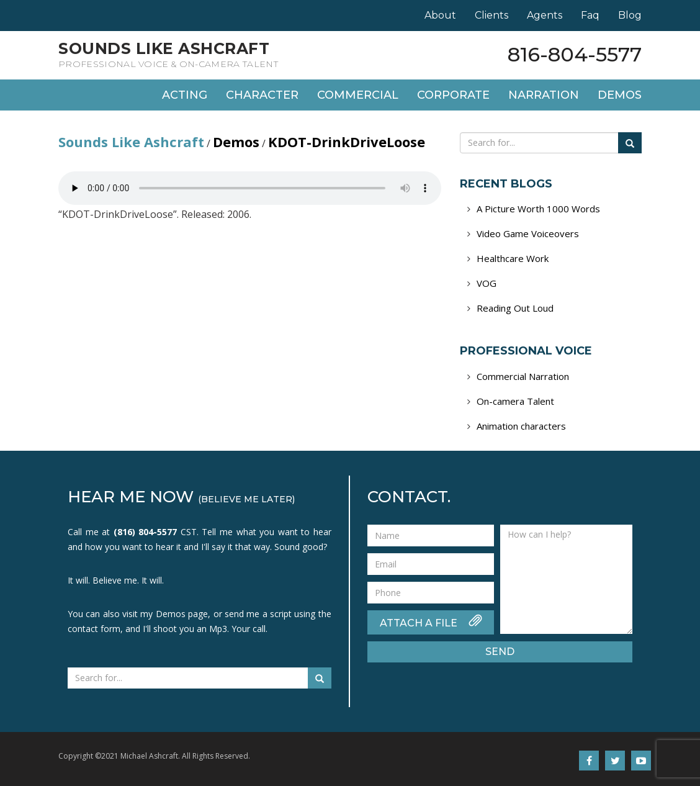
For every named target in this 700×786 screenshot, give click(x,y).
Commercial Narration (523, 376)
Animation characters (521, 426)
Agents (544, 15)
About (440, 15)
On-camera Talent (515, 401)
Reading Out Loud (515, 308)
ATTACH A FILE (431, 622)
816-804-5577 (575, 54)
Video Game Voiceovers (528, 233)
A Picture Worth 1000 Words (538, 208)
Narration (543, 95)
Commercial (357, 95)
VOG (486, 283)
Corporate (453, 95)
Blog (630, 15)
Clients (491, 15)
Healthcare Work (513, 258)
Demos (620, 95)
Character (262, 95)
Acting (184, 95)
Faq (590, 15)
